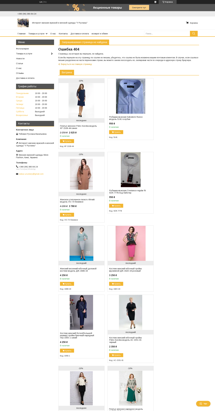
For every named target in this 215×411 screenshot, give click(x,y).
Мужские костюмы (118, 387)
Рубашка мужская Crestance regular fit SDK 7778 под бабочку (77, 191)
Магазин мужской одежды (15, 387)
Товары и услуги (36, 33)
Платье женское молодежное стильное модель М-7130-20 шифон (173, 345)
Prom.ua (120, 403)
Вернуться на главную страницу (76, 64)
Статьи (19, 63)
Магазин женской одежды (15, 390)
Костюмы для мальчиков (121, 393)
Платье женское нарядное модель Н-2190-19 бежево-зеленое (77, 341)
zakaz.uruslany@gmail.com (31, 174)
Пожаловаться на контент (118, 408)
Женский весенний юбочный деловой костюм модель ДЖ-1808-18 (125, 197)
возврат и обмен (100, 33)
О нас (53, 33)
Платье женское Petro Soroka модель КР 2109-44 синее (74, 127)
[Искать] (194, 33)
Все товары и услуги (187, 371)
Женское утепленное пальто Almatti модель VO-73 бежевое (173, 127)
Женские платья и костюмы (122, 390)
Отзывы (20, 73)
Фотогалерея (22, 48)
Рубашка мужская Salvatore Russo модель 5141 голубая (124, 118)
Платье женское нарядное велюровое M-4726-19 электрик (123, 345)
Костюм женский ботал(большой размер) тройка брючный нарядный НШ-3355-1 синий (77, 264)
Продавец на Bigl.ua (107, 406)
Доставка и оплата (80, 33)
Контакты (63, 33)
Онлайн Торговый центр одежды (18, 393)
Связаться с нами (64, 393)
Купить (68, 141)
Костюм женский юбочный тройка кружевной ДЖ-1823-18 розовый (172, 196)
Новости (20, 58)
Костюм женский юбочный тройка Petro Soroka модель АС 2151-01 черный (124, 268)
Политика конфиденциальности (143, 408)
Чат (203, 403)
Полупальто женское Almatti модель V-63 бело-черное (173, 272)
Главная (21, 33)
